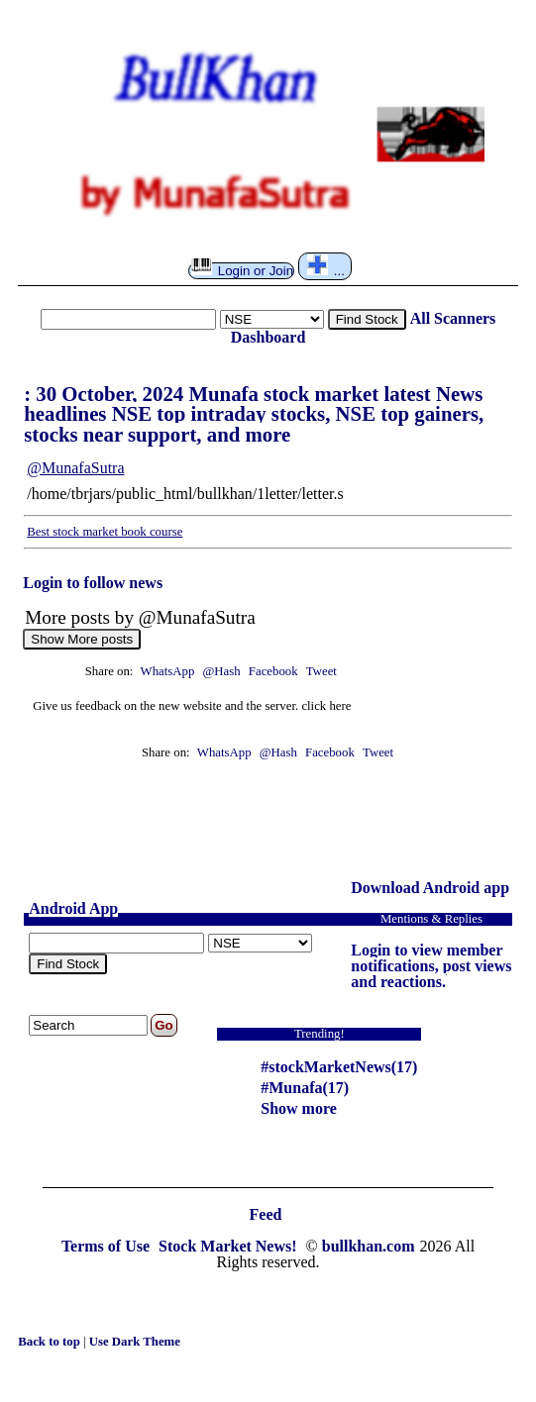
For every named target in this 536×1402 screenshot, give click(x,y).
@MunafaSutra (75, 467)
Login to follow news (92, 582)
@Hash (223, 671)
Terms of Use (107, 1246)
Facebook (275, 671)
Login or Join (242, 270)
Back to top (50, 1342)
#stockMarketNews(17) (339, 1066)
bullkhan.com (368, 1246)
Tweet (321, 671)
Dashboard (268, 337)
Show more (299, 1108)
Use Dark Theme (134, 1342)
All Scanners (453, 318)
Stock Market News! (230, 1246)
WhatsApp (168, 671)
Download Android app (430, 887)
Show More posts (82, 639)
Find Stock (367, 319)
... (326, 266)
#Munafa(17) (305, 1087)
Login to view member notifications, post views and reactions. (431, 966)
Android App (73, 908)
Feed (266, 1214)
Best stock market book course (104, 532)
